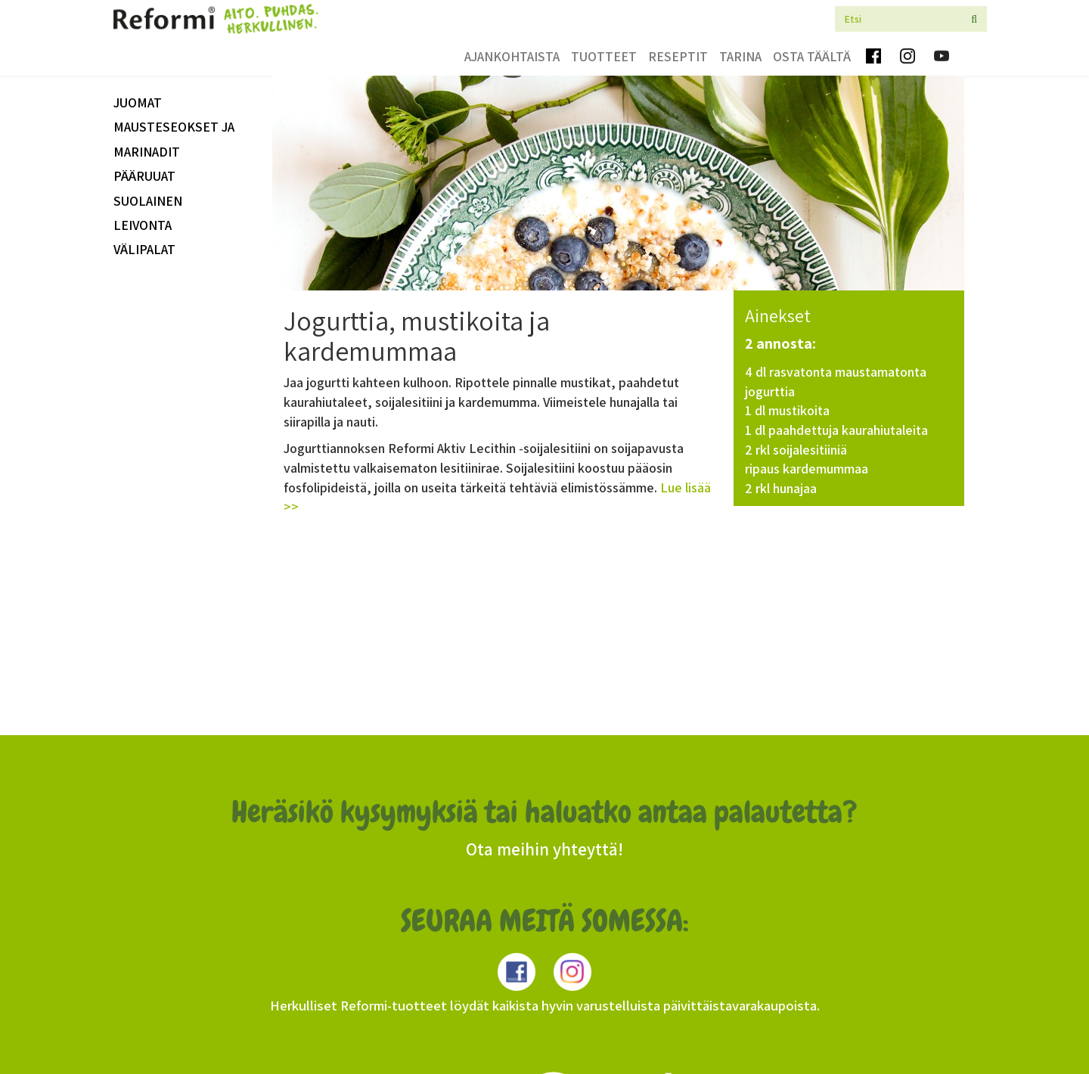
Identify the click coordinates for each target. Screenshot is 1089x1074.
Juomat (137, 102)
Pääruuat (144, 176)
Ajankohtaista (512, 56)
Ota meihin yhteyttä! (544, 849)
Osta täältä (812, 56)
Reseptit (678, 56)
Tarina (740, 56)
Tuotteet (604, 56)
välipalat (144, 249)
